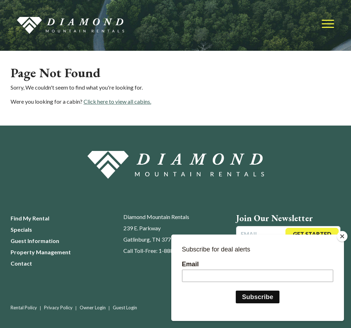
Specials (21, 229)
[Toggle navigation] (328, 24)
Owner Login (93, 307)
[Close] (342, 236)
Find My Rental (30, 218)
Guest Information (35, 240)
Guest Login (125, 307)
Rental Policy (24, 307)
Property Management (41, 252)
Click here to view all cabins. (117, 101)
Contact (21, 263)
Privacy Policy (58, 307)
